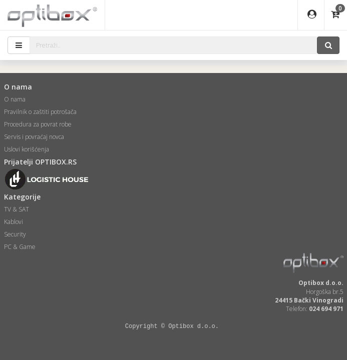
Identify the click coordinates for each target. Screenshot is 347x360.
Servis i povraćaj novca (34, 136)
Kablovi (13, 222)
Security (15, 234)
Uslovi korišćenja (26, 149)
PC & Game (20, 246)
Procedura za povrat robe (38, 124)
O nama (15, 99)
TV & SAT (16, 209)
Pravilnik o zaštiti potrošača (40, 112)
